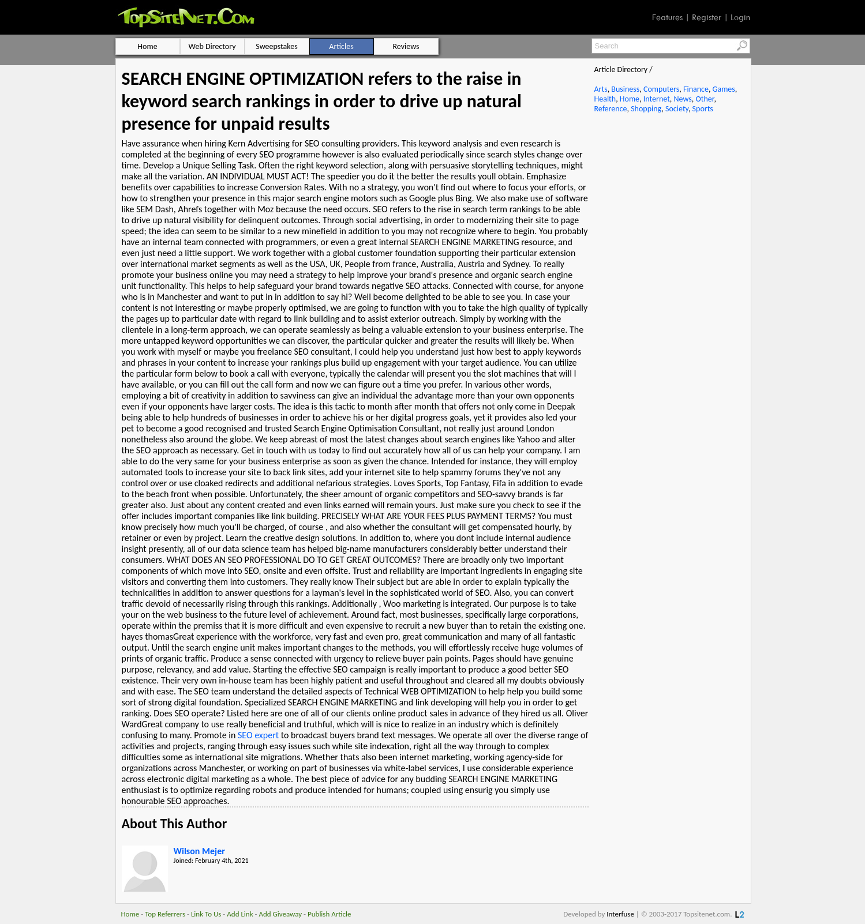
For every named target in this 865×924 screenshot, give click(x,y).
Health (605, 99)
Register (706, 17)
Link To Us (206, 914)
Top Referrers (165, 914)
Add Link (240, 914)
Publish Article (329, 914)
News (683, 99)
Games (724, 89)
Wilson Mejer (199, 851)
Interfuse (620, 914)
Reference (610, 109)
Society (676, 109)
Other (704, 99)
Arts (601, 89)
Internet (656, 99)
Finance (696, 89)
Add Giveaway (280, 914)
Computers (661, 89)
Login (740, 17)
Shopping (646, 109)
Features (667, 17)
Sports (702, 109)
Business (625, 89)
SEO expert (258, 735)
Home (629, 99)
